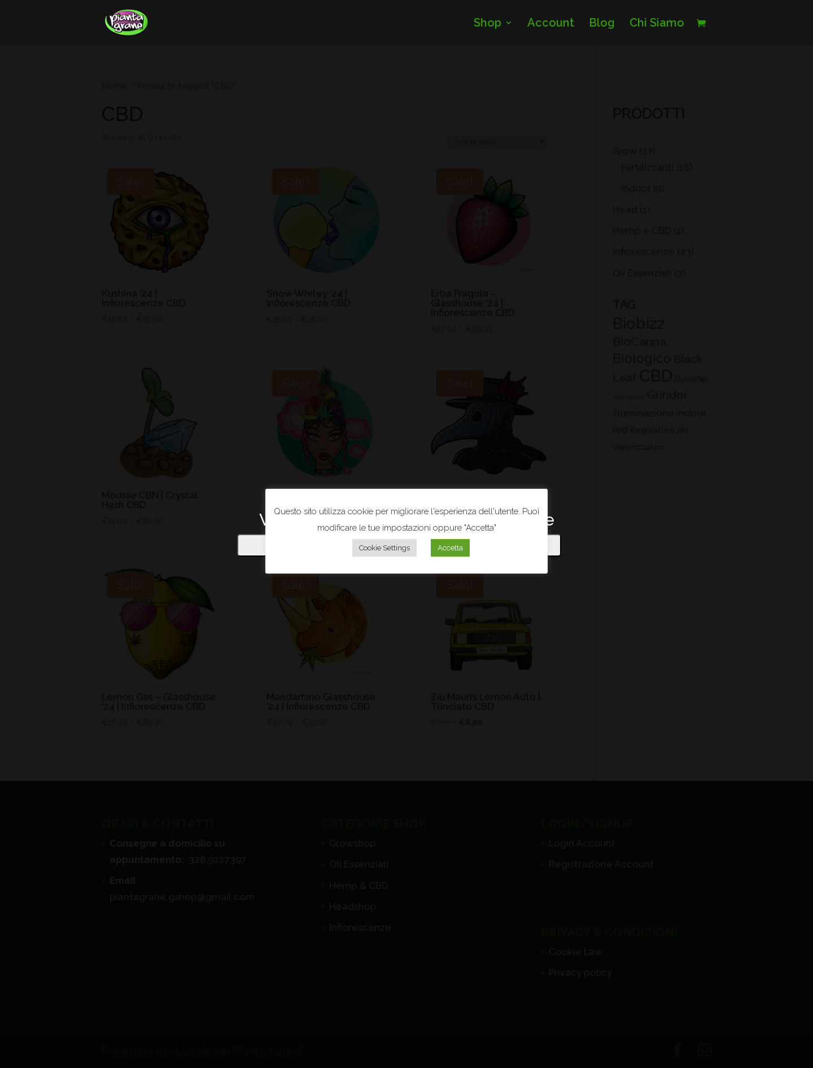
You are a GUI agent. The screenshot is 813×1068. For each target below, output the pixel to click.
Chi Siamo (657, 24)
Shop (487, 24)
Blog (602, 24)
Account (550, 24)
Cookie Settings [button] (384, 548)
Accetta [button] (450, 548)
